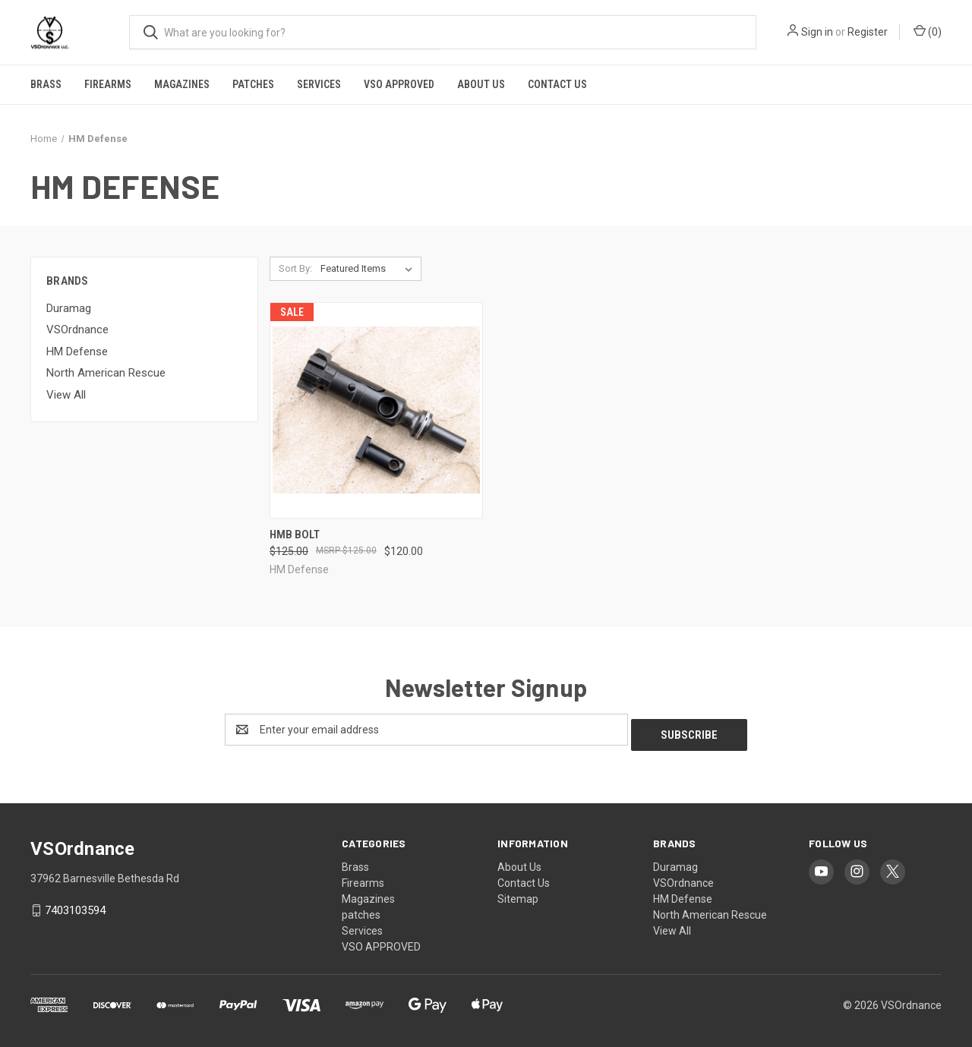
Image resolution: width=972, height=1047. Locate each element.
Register (867, 32)
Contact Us (557, 84)
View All (66, 395)
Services (319, 84)
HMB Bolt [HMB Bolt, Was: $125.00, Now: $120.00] (295, 534)
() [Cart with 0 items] (928, 31)
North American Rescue (106, 373)
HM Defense (77, 351)
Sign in (817, 32)
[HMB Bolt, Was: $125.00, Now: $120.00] (376, 410)
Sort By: (295, 268)
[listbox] (369, 268)
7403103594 (75, 905)
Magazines (182, 84)
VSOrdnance (77, 329)
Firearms (107, 84)
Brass (46, 84)
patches (253, 84)
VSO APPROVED (399, 84)
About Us (481, 84)
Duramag (68, 308)
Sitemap (517, 894)
